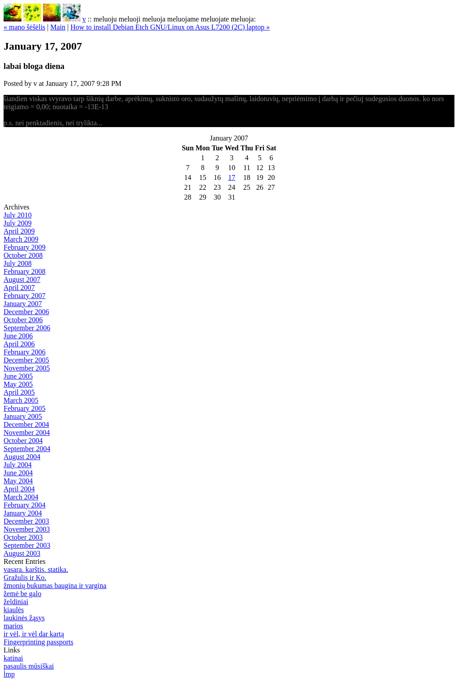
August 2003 (22, 553)
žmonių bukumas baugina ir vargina (55, 585)
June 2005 (18, 376)
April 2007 (19, 287)
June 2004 (18, 473)
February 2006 (25, 352)
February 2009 (25, 247)
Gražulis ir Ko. (25, 577)
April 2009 (19, 231)
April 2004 (19, 489)
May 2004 (18, 481)
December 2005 (26, 360)
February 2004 (25, 505)
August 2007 (22, 279)
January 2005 (23, 416)
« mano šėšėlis (24, 27)
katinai (13, 658)
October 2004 (23, 440)
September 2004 (27, 448)
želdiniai (16, 601)
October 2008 (23, 255)
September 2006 (27, 328)
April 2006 (19, 344)
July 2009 (18, 223)
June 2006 (18, 336)
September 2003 (27, 545)
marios (13, 626)
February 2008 (25, 271)
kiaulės (14, 610)
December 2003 (26, 521)
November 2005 (27, 368)
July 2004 (18, 465)
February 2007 (25, 295)
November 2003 (27, 529)
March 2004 (21, 497)
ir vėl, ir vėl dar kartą (34, 634)
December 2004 (26, 424)
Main (58, 27)
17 (231, 177)
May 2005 (18, 384)
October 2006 (23, 320)
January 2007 (23, 303)
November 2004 (27, 432)
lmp (9, 674)
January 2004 (23, 513)
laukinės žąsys (24, 618)
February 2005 (25, 408)
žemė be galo (22, 593)
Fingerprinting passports (38, 642)
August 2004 (22, 456)
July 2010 (18, 215)
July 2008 (18, 263)
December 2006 (26, 311)
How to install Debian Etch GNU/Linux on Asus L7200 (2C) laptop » (170, 27)
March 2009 (21, 239)
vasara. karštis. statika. (36, 569)
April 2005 (19, 392)
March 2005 (21, 400)
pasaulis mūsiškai (29, 666)
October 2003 (23, 537)
